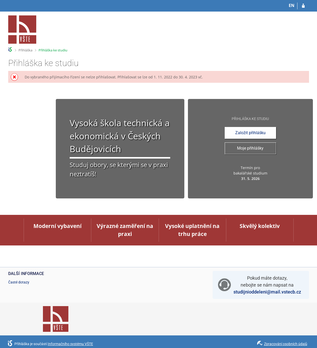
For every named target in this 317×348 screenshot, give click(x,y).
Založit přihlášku (250, 132)
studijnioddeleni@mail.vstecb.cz (267, 292)
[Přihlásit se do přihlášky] (303, 6)
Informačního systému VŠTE (70, 344)
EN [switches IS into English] (291, 5)
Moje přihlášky (250, 148)
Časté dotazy (18, 282)
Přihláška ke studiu (53, 50)
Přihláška (25, 50)
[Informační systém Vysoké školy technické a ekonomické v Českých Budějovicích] (22, 29)
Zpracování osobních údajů (285, 344)
